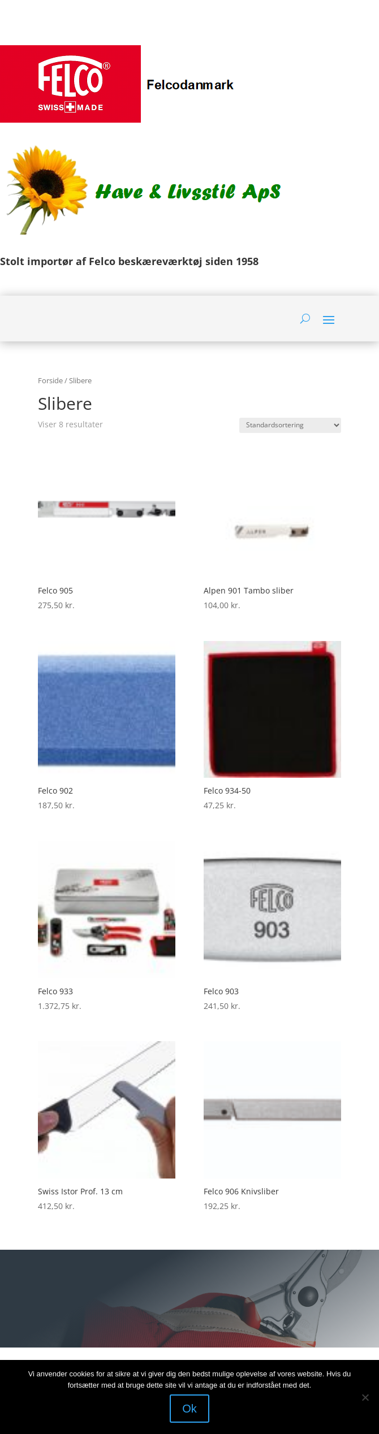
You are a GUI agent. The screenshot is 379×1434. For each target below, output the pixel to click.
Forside (50, 380)
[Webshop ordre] (290, 425)
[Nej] (365, 1397)
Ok (189, 1408)
